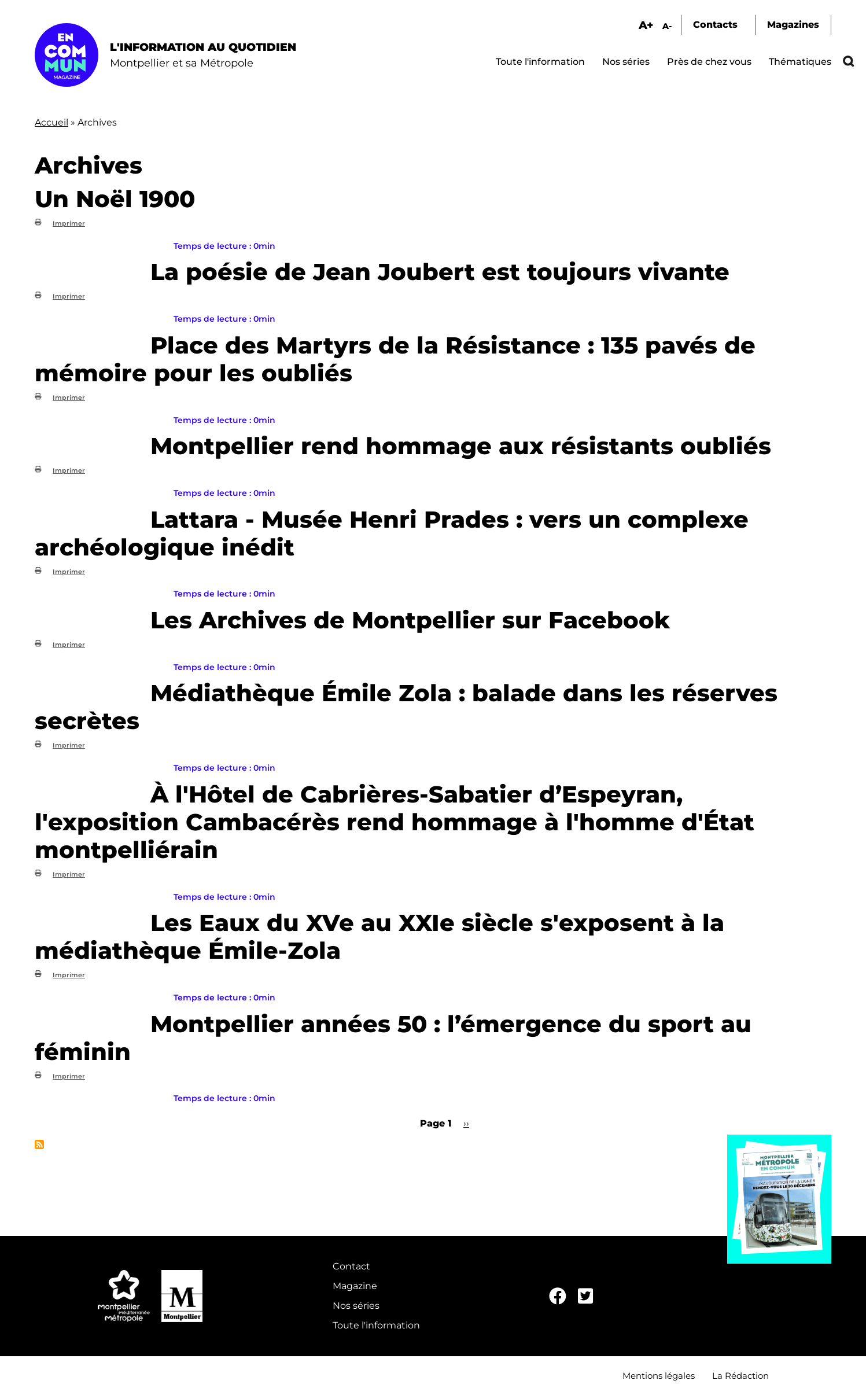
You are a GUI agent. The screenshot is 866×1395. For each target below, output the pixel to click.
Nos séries (626, 61)
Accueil (51, 122)
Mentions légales (658, 1375)
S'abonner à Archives (39, 1144)
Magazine (355, 1285)
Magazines (793, 24)
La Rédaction (740, 1375)
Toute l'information (540, 61)
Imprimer (69, 223)
